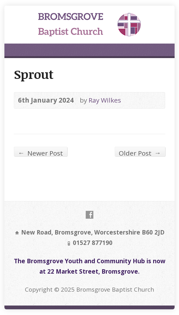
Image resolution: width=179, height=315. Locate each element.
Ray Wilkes (105, 100)
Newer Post (40, 152)
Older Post (140, 152)
